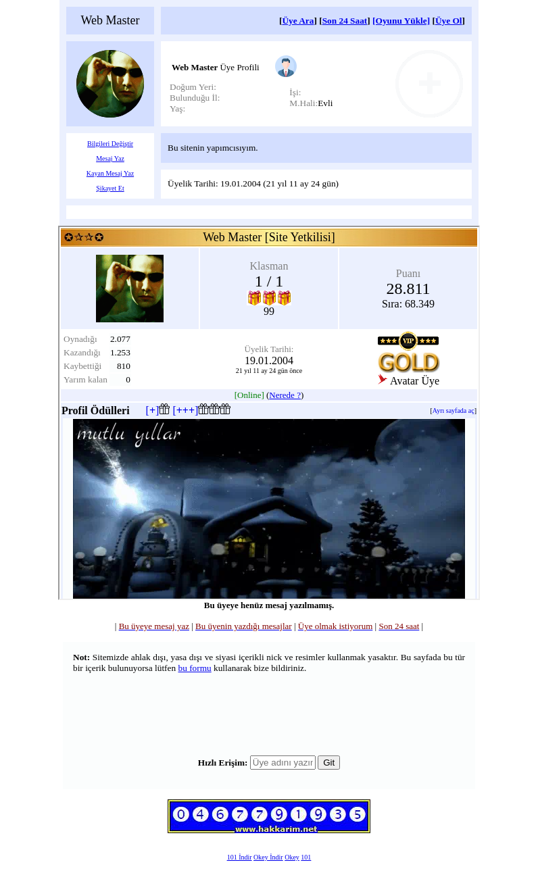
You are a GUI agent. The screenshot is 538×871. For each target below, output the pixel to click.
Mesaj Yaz (110, 158)
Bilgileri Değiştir (110, 143)
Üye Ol (448, 21)
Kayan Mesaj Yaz (110, 173)
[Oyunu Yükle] (401, 21)
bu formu (194, 668)
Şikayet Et (110, 188)
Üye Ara (298, 21)
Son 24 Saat (345, 21)
